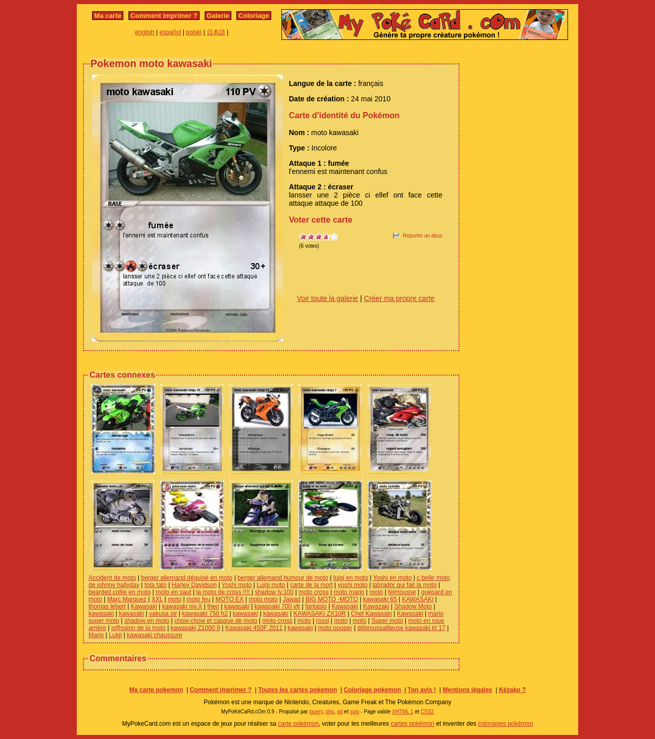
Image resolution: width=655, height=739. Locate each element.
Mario (96, 635)
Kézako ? (512, 689)
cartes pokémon (412, 723)
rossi (322, 620)
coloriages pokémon (505, 723)
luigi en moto (350, 577)
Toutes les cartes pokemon (297, 689)
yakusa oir (163, 613)
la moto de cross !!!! (223, 592)
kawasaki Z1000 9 (196, 628)
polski (194, 32)
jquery (316, 711)
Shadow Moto (413, 606)
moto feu (199, 599)
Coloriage (253, 15)
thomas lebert (107, 606)
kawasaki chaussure (154, 635)
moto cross (314, 592)
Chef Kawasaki (371, 613)
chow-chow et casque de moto (215, 620)
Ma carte (107, 15)
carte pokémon (298, 723)
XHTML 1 (402, 711)
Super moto (387, 620)
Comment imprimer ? (164, 15)
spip (354, 711)
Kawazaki (376, 606)
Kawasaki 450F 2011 (253, 628)
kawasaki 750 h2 (205, 613)
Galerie (218, 15)
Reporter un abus (422, 235)
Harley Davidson (193, 585)
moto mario (349, 592)
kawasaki (236, 606)
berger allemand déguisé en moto (187, 577)
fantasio (315, 606)
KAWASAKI (417, 599)
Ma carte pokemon (156, 689)
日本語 (216, 32)
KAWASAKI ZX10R (319, 613)
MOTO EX (229, 599)
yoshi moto (352, 585)
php (329, 711)
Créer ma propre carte (399, 298)
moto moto (263, 599)
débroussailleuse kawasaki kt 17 (401, 628)
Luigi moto (271, 585)
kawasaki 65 (380, 599)
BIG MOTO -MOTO (331, 599)
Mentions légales (467, 689)
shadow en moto (146, 620)
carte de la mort (311, 585)
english (145, 32)
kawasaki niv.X (182, 606)
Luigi (115, 635)
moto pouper (335, 628)
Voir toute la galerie (327, 298)
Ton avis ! (422, 689)
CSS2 (427, 711)
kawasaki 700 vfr (277, 606)
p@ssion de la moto (138, 628)
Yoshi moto (237, 585)
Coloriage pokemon (372, 689)
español (170, 32)
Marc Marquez (126, 599)
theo (213, 606)
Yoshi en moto (392, 577)
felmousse (402, 592)
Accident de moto (112, 577)
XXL (157, 599)
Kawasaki (144, 606)
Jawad (291, 599)
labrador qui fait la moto (404, 585)
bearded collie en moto (119, 592)
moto (376, 592)
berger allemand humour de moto (282, 577)
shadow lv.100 (274, 592)
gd (340, 711)
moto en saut (173, 592)
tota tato (155, 585)
